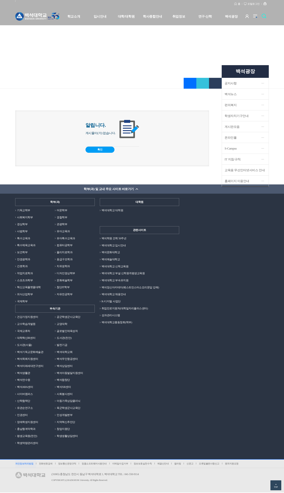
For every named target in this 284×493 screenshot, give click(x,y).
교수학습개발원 (26, 324)
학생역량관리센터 (27, 443)
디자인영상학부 (66, 273)
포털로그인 (253, 4)
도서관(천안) (64, 338)
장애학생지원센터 (27, 422)
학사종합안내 (152, 16)
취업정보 (178, 16)
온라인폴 (231, 137)
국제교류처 (23, 331)
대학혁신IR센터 (26, 338)
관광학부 (62, 224)
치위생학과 (63, 266)
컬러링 (178, 464)
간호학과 (22, 266)
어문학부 (62, 210)
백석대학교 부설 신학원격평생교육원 (123, 273)
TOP (276, 487)
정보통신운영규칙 (67, 464)
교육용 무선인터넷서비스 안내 (245, 170)
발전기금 (62, 345)
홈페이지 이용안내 (237, 181)
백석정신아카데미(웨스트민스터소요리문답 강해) (130, 287)
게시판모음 (232, 126)
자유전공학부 (64, 294)
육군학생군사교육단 (68, 408)
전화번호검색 (46, 464)
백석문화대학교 (111, 252)
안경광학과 (23, 259)
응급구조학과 (64, 259)
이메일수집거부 (120, 464)
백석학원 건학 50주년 (114, 238)
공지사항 (231, 83)
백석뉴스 (231, 94)
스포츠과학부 (25, 280)
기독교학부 (23, 210)
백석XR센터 (64, 387)
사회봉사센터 (64, 394)
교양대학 (62, 324)
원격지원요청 (232, 464)
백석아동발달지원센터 (70, 373)
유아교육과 (63, 231)
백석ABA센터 (25, 387)
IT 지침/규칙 (233, 159)
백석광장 (231, 16)
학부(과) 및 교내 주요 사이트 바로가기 (109, 189)
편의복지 (231, 105)
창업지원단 (63, 429)
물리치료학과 (64, 252)
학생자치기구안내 (236, 116)
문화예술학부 (64, 280)
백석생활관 (23, 373)
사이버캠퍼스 (25, 394)
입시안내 (100, 16)
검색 (265, 17)
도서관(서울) (24, 345)
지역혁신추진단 (66, 422)
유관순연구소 (25, 408)
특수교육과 (23, 238)
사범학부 (22, 231)
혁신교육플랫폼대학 (29, 287)
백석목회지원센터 (27, 359)
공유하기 (202, 83)
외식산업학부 (25, 294)
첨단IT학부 (63, 287)
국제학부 (22, 301)
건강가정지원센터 (27, 317)
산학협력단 (23, 401)
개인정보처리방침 (24, 464)
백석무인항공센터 (67, 359)
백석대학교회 (64, 352)
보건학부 (22, 252)
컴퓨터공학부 (64, 245)
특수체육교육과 (26, 245)
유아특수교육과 (66, 238)
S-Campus (231, 148)
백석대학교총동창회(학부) (117, 322)
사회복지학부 (25, 217)
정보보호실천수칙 (143, 464)
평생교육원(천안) (27, 436)
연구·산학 (205, 16)
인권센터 (22, 415)
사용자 (249, 17)
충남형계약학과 (26, 429)
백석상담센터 (64, 366)
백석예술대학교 (111, 259)
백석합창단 (63, 380)
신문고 (190, 464)
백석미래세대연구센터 (30, 366)
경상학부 (22, 224)
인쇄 (215, 83)
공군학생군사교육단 (68, 317)
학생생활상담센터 (67, 436)
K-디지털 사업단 (111, 301)
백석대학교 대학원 (112, 210)
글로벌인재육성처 (67, 331)
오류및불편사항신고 (210, 464)
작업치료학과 (25, 273)
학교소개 (73, 16)
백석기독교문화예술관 (30, 352)
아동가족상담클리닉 (68, 401)
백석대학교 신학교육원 (115, 266)
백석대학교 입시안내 (114, 245)
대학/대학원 (126, 16)
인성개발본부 (64, 415)
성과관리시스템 (111, 315)
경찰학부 (62, 217)
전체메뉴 (257, 17)
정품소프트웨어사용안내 (94, 464)
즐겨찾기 (190, 83)
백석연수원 (23, 380)
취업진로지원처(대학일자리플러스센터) (125, 308)
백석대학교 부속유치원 (115, 280)
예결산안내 (163, 464)
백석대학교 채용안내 (114, 294)
